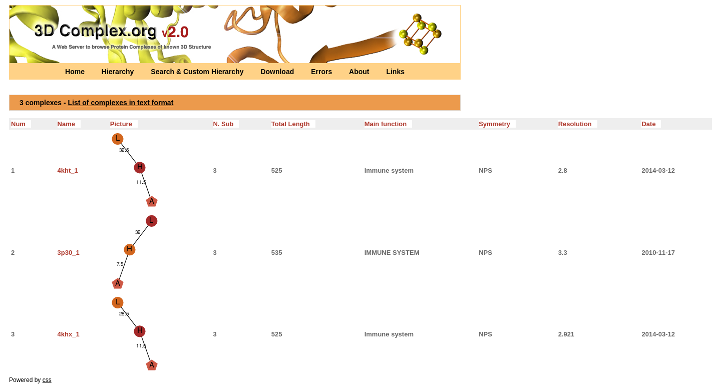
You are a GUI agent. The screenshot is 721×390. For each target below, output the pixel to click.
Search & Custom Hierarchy (198, 72)
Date (651, 124)
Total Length (293, 124)
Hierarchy (119, 72)
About (360, 72)
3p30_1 (69, 252)
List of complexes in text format (121, 103)
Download (278, 72)
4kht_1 (68, 170)
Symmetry (497, 124)
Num (21, 124)
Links (395, 72)
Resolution (577, 124)
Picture (124, 124)
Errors (322, 72)
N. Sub (226, 124)
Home (76, 72)
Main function (388, 124)
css (47, 379)
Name (69, 124)
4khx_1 (69, 334)
